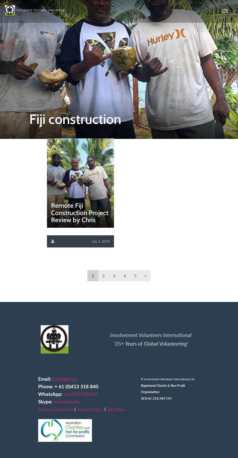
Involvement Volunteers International (35, 8)
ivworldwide (67, 401)
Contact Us (65, 379)
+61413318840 (80, 394)
